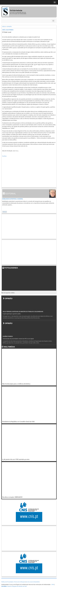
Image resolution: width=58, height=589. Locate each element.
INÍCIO (4, 26)
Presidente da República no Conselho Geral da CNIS (18, 421)
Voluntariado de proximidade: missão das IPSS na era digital (18, 338)
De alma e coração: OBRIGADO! (12, 497)
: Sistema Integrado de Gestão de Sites (14, 586)
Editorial (4, 211)
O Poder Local (6, 32)
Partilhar (4, 156)
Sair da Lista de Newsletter (33, 582)
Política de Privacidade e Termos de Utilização (13, 582)
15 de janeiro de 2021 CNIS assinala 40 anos (15, 459)
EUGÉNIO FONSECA (8, 336)
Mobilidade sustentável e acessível (12, 199)
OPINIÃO (9, 26)
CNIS (52, 584)
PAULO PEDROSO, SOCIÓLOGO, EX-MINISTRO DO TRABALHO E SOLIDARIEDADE (23, 311)
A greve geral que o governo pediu (12, 314)
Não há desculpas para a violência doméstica (16, 384)
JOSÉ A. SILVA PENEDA (7, 29)
